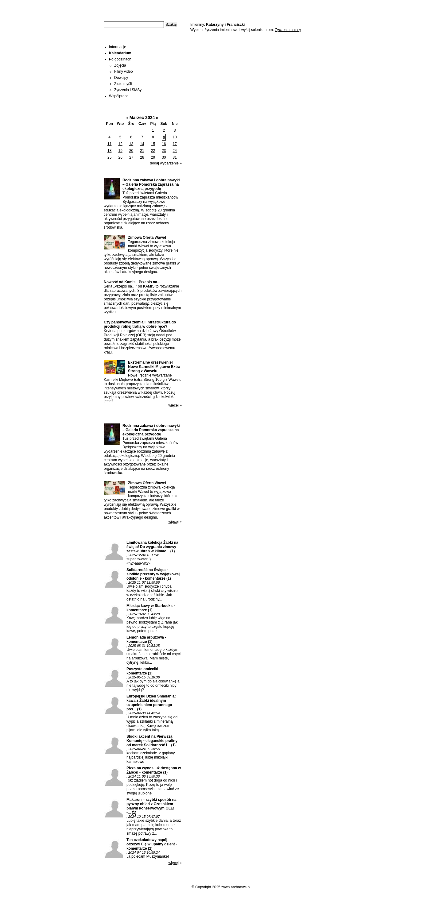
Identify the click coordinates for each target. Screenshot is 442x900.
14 (142, 144)
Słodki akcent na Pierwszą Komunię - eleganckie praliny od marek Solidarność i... (151, 740)
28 (142, 157)
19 (120, 151)
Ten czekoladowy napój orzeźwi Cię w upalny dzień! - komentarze (151, 844)
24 (175, 151)
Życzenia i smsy (288, 30)
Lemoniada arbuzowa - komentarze (146, 639)
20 (131, 151)
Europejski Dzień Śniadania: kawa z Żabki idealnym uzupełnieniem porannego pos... (151, 702)
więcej (174, 405)
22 (153, 151)
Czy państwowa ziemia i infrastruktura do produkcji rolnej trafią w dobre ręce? (140, 324)
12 (120, 144)
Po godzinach (120, 59)
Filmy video (123, 71)
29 (153, 157)
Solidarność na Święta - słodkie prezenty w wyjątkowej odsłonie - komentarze (153, 574)
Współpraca (118, 96)
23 (164, 151)
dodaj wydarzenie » (166, 163)
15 (153, 144)
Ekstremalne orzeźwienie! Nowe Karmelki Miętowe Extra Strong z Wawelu (154, 366)
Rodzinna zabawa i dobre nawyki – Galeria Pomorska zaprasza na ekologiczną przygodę (151, 184)
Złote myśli (123, 84)
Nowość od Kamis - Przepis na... (132, 282)
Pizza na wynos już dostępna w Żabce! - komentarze (153, 770)
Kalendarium (120, 53)
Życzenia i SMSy (128, 90)
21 (142, 151)
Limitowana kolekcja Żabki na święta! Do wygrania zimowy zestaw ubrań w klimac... (152, 546)
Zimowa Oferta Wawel (147, 237)
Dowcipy (121, 77)
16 (164, 144)
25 (109, 157)
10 (175, 137)
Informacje (117, 47)
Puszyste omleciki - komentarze (143, 671)
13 (131, 144)
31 (175, 157)
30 (164, 157)
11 (109, 144)
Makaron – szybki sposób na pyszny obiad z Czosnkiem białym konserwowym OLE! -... (151, 806)
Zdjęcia (120, 65)
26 (120, 157)
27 (131, 157)
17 (175, 144)
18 (109, 151)
